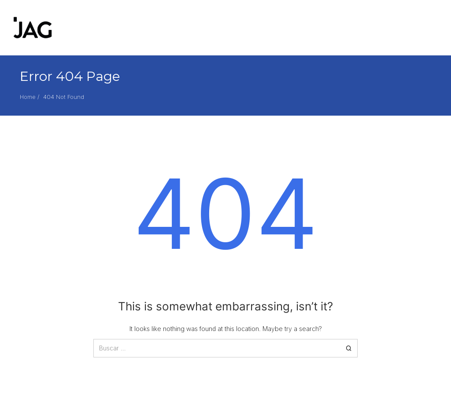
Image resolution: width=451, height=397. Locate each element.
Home (28, 96)
